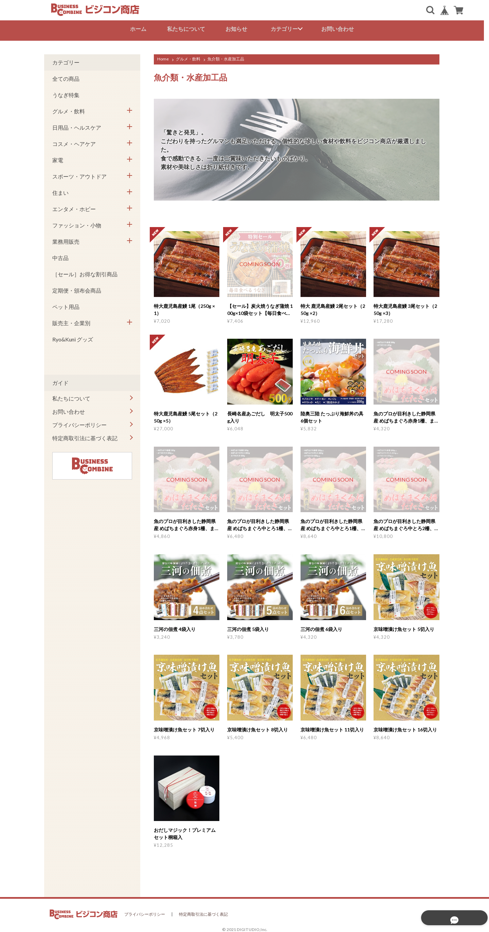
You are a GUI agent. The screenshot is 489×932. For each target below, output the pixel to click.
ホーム (140, 28)
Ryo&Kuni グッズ (72, 337)
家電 (57, 158)
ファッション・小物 (76, 223)
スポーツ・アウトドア (79, 174)
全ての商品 (65, 77)
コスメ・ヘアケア (74, 142)
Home (163, 57)
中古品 (60, 256)
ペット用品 (65, 305)
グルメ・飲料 (188, 57)
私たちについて (188, 28)
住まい (60, 191)
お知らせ (239, 28)
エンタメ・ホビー (74, 207)
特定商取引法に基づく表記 (84, 436)
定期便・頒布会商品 (76, 288)
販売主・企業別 (71, 321)
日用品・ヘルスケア (76, 126)
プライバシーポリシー (79, 423)
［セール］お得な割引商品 (84, 272)
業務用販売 (65, 240)
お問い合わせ (340, 28)
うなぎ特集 (65, 93)
